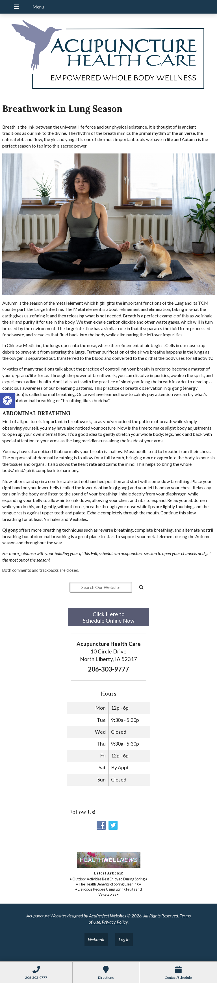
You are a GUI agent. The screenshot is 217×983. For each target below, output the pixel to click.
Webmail (96, 939)
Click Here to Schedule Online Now (108, 617)
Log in (124, 939)
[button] (7, 400)
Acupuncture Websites (46, 915)
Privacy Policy (115, 921)
